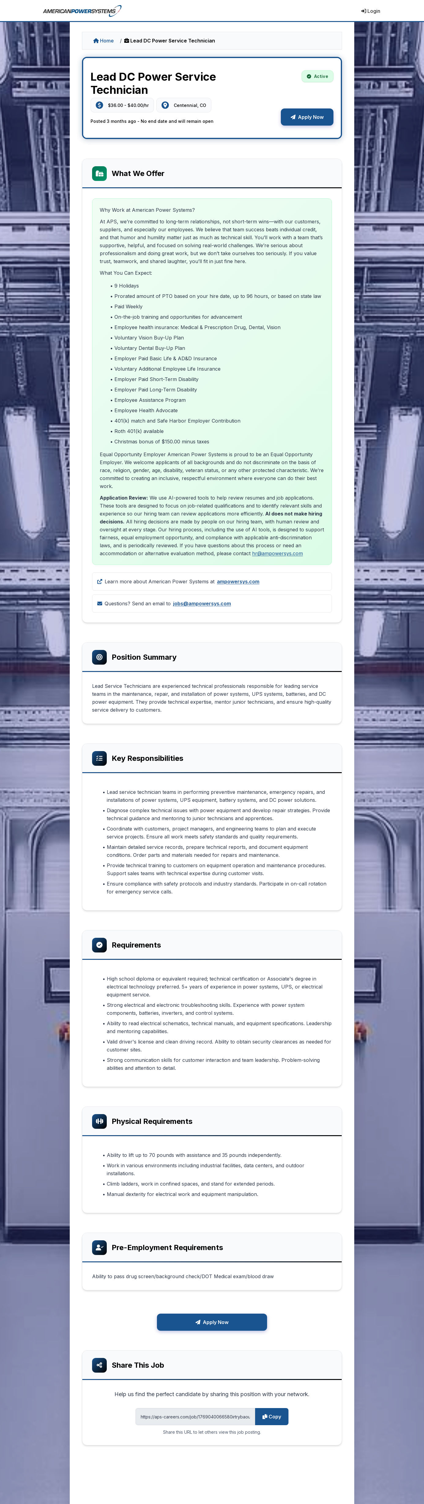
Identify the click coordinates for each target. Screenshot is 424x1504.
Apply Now (307, 117)
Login (370, 11)
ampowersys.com (238, 581)
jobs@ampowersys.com (202, 603)
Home (103, 41)
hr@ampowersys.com (277, 553)
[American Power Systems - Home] (82, 11)
